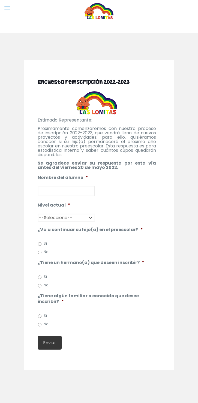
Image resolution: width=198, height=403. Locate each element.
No (46, 251)
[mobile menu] (7, 8)
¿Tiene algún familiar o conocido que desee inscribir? (88, 299)
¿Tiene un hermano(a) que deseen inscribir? (91, 263)
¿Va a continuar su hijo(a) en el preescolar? (90, 230)
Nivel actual (54, 205)
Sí (45, 243)
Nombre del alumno (63, 178)
